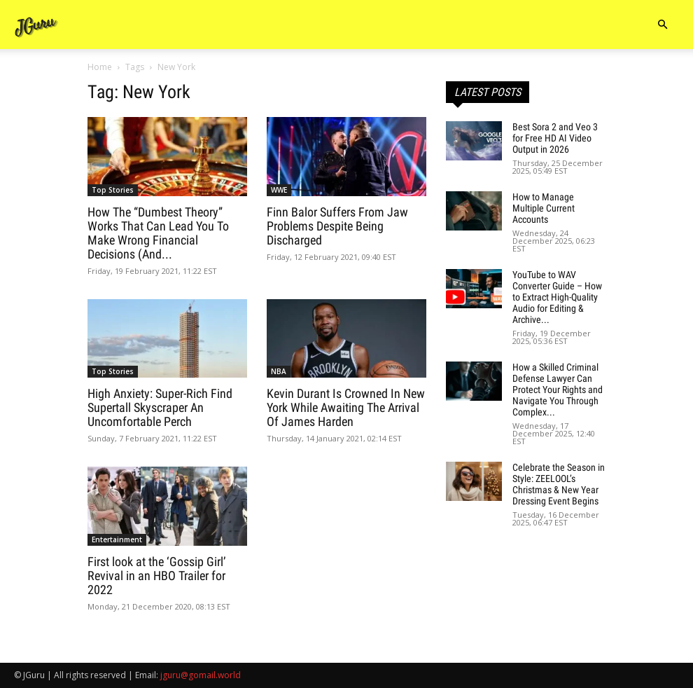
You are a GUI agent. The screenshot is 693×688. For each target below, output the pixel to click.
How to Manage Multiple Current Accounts (543, 208)
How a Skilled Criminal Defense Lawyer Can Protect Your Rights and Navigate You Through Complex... (557, 390)
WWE (279, 190)
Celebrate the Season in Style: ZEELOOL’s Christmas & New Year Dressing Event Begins (558, 484)
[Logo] (36, 25)
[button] (662, 25)
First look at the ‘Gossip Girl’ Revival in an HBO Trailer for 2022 (157, 575)
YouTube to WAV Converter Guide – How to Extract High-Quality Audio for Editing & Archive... (557, 297)
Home (100, 67)
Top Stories (113, 190)
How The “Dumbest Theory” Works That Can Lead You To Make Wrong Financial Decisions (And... (158, 233)
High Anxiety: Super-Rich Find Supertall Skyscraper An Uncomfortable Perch (160, 407)
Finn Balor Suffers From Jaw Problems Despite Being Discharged (337, 226)
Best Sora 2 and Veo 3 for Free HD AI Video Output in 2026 (555, 138)
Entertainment (117, 539)
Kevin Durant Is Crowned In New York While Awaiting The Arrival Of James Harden (346, 407)
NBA (278, 371)
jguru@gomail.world (200, 675)
